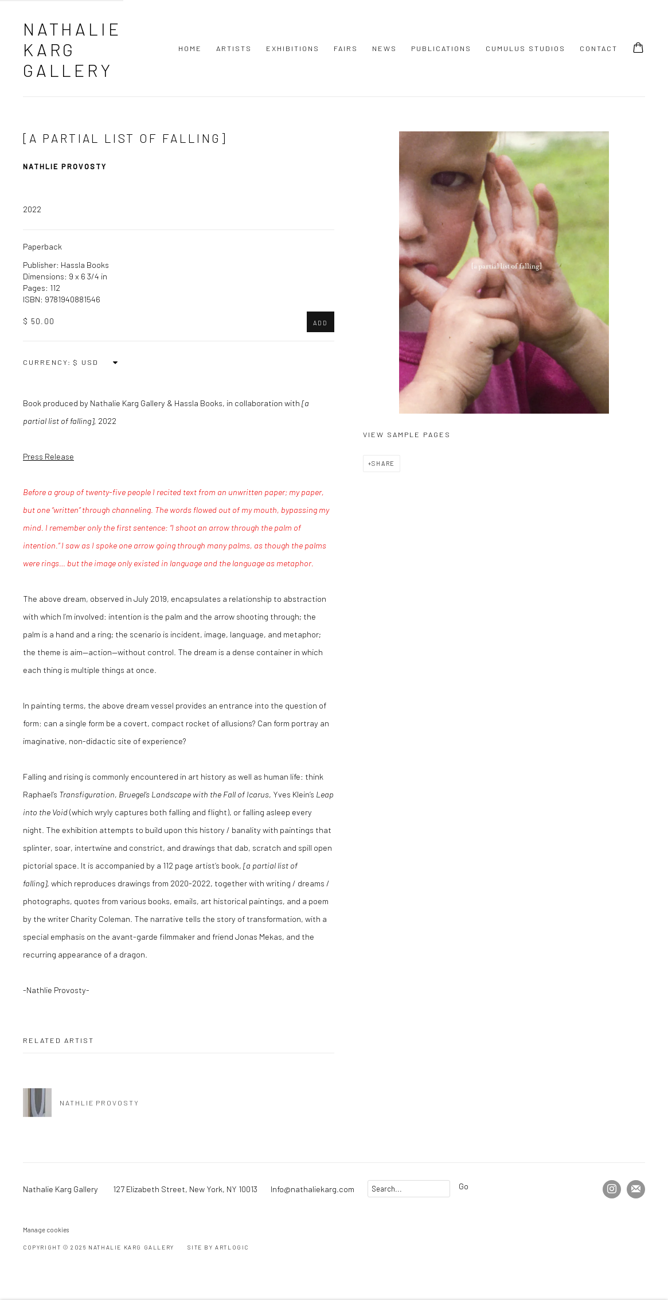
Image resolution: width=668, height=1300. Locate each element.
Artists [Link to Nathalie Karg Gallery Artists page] (234, 48)
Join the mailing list (636, 1189)
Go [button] (463, 1186)
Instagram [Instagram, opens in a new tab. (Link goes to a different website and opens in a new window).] (612, 1189)
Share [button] (383, 463)
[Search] (409, 1188)
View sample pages (407, 434)
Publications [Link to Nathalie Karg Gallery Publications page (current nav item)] (441, 48)
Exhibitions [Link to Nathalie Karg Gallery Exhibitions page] (292, 48)
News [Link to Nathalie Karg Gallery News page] (384, 48)
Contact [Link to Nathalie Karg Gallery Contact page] (599, 48)
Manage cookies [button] (46, 1229)
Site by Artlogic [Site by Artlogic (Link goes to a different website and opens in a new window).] (218, 1247)
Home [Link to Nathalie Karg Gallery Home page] (190, 48)
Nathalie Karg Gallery (72, 49)
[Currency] (96, 362)
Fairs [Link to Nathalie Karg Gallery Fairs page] (346, 48)
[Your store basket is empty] (638, 48)
